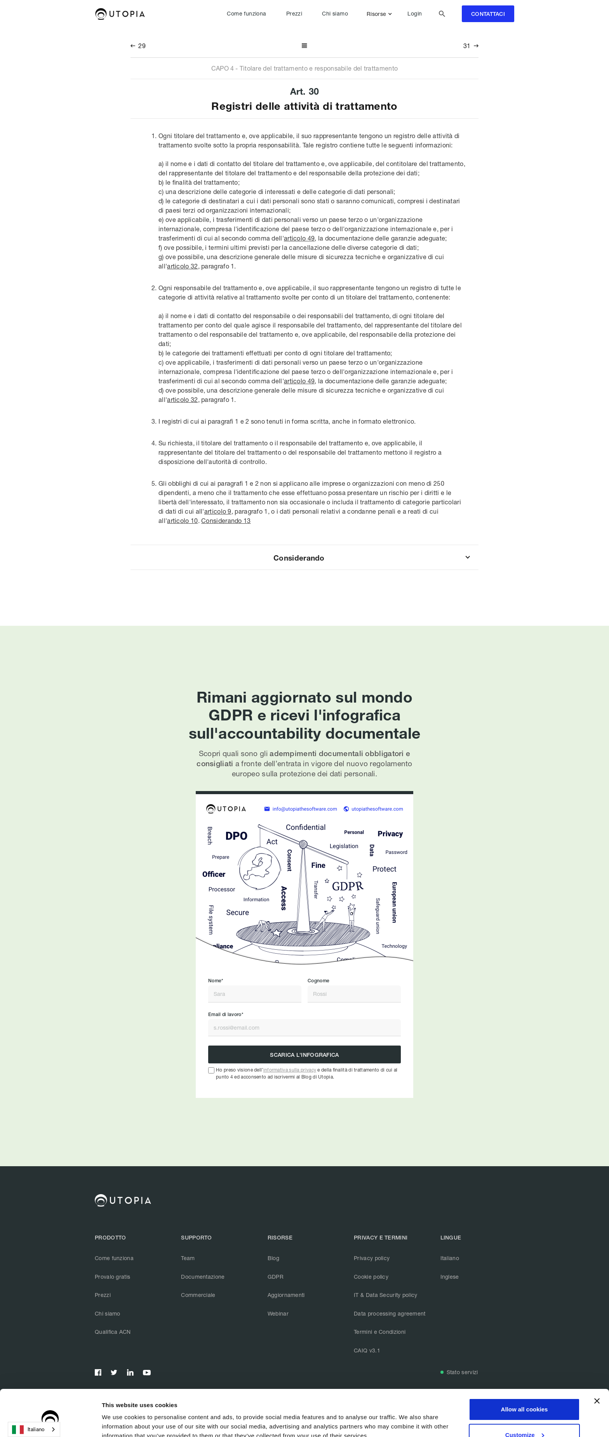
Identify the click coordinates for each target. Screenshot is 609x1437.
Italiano (449, 1258)
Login (414, 13)
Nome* (215, 980)
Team (188, 1258)
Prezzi (294, 13)
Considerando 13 (226, 520)
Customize (524, 1399)
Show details (120, 1421)
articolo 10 (182, 520)
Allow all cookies (524, 1374)
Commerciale (198, 1295)
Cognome (318, 980)
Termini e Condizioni (379, 1331)
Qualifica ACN (113, 1331)
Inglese (449, 1276)
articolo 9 (217, 511)
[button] (381, 14)
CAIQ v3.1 (367, 1350)
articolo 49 (299, 238)
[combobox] (34, 1429)
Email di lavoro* (225, 1014)
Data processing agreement (390, 1313)
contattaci (488, 14)
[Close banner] (597, 1365)
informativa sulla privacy (290, 1070)
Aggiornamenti (286, 1295)
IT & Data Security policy (386, 1295)
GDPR (276, 1276)
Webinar (278, 1313)
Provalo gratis (112, 1276)
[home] (120, 14)
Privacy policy (372, 1258)
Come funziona (246, 13)
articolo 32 (182, 266)
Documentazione (202, 1276)
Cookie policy (371, 1276)
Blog (273, 1258)
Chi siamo (335, 13)
